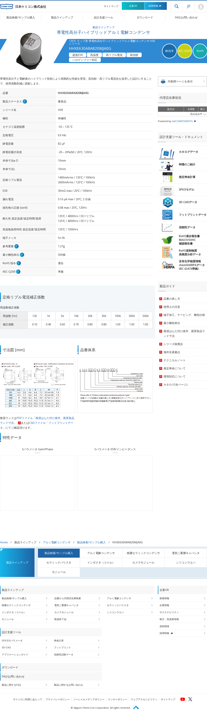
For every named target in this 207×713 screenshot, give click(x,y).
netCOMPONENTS (182, 121)
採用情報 (155, 5)
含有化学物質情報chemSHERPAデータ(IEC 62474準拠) (192, 265)
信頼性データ (187, 227)
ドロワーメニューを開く (176, 6)
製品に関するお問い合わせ (68, 684)
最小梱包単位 (172, 323)
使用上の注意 (172, 307)
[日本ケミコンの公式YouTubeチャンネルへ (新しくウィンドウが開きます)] (182, 699)
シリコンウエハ (185, 562)
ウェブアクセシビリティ (144, 699)
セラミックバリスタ (58, 562)
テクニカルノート (175, 360)
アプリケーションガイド (15, 654)
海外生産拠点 (172, 352)
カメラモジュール (143, 562)
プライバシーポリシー (58, 699)
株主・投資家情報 (169, 619)
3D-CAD (6, 647)
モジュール (59, 572)
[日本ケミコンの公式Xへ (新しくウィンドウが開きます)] (190, 699)
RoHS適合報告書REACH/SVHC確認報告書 (189, 239)
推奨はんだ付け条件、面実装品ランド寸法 (184, 333)
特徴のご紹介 (187, 164)
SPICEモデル (186, 189)
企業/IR (133, 5)
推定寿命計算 (187, 177)
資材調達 (164, 626)
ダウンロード (145, 17)
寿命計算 (59, 640)
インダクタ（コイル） (101, 562)
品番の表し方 (172, 299)
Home (4, 542)
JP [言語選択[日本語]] (188, 6)
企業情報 (164, 605)
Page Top (137, 707)
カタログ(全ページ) (175, 384)
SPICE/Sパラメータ (12, 640)
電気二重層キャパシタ (186, 553)
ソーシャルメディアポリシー (89, 699)
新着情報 (164, 598)
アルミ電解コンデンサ (57, 542)
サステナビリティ (169, 612)
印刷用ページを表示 (180, 81)
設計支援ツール (103, 17)
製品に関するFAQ (11, 684)
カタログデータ (188, 152)
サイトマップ (111, 6)
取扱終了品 (60, 619)
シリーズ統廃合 (173, 344)
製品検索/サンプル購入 (91, 542)
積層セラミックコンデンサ (143, 553)
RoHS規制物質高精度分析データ (190, 252)
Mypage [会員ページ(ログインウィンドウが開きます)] (201, 7)
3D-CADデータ (188, 202)
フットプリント (62, 647)
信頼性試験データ (63, 654)
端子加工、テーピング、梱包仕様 (184, 315)
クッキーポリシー (117, 699)
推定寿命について (175, 368)
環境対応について (175, 376)
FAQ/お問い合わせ (186, 17)
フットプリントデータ (192, 215)
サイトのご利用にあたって (27, 699)
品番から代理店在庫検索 (67, 598)
